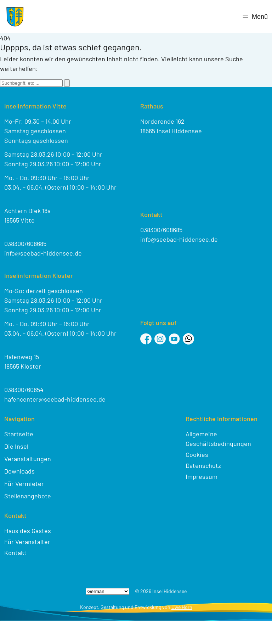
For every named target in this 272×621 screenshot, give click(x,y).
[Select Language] (107, 591)
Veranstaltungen (27, 459)
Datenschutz (203, 465)
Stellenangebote (27, 496)
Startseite (18, 434)
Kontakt (15, 552)
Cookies (197, 454)
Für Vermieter (24, 483)
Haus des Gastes (27, 531)
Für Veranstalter (27, 542)
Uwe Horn (181, 607)
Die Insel (16, 446)
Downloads (19, 471)
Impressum (201, 476)
